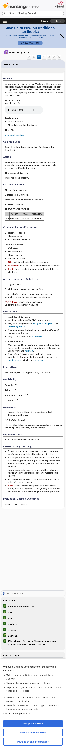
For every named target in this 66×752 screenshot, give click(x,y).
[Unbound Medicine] (59, 4)
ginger (18, 360)
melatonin (10, 64)
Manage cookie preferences (33, 741)
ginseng (39, 360)
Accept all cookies (33, 723)
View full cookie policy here (16, 713)
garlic (11, 360)
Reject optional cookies (33, 732)
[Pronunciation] (28, 110)
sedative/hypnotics (14, 134)
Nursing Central (21, 5)
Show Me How (30, 43)
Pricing (44, 21)
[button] (57, 21)
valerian (29, 350)
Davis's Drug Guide (16, 52)
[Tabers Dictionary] (33, 606)
